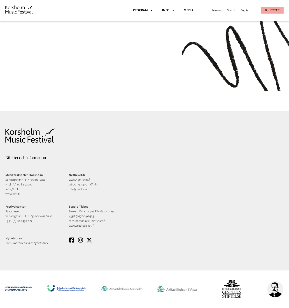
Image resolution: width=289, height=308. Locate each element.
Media (188, 10)
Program (143, 10)
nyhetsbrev (41, 243)
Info (168, 10)
